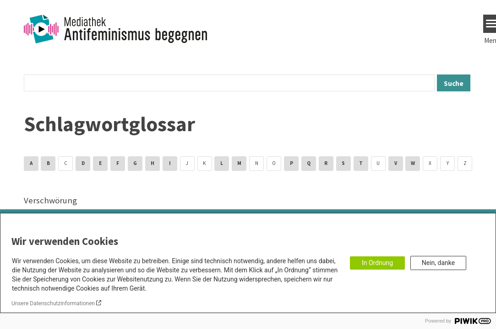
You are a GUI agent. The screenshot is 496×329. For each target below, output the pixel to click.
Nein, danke (438, 262)
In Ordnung (377, 262)
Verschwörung (50, 200)
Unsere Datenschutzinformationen (53, 303)
